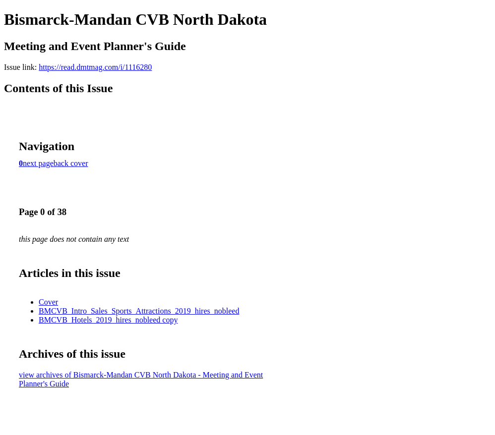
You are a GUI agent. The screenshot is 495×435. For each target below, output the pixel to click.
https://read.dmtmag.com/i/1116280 (95, 67)
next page (38, 163)
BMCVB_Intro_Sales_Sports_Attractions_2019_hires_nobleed (139, 311)
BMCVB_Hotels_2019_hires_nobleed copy (108, 320)
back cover (71, 163)
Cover (48, 302)
